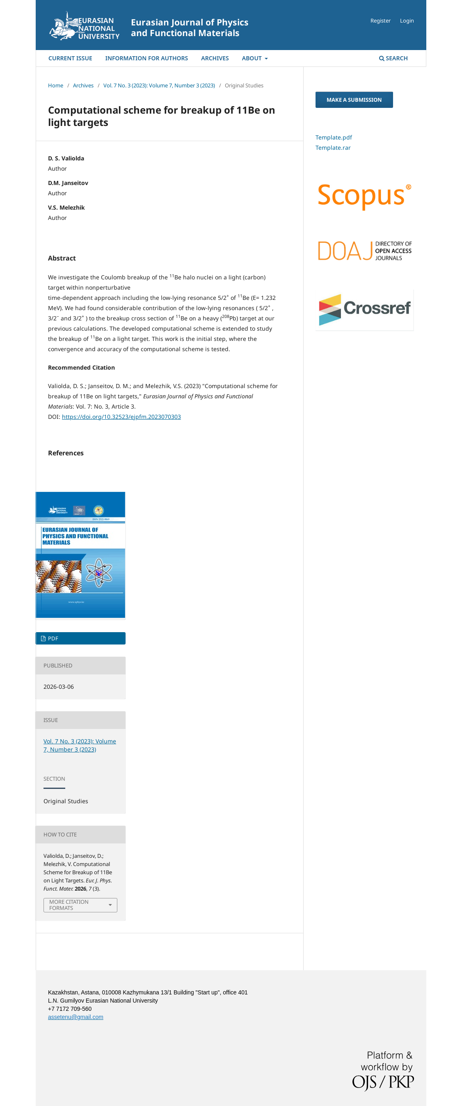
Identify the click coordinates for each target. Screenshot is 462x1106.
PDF (52, 638)
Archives (215, 58)
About (252, 58)
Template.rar (333, 147)
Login (407, 20)
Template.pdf (334, 137)
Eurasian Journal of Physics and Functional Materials (190, 27)
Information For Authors (146, 58)
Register (381, 20)
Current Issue (70, 58)
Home (55, 85)
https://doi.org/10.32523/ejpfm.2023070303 (121, 416)
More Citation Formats (69, 905)
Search (393, 58)
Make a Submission (354, 99)
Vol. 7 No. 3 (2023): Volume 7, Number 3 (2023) (159, 85)
